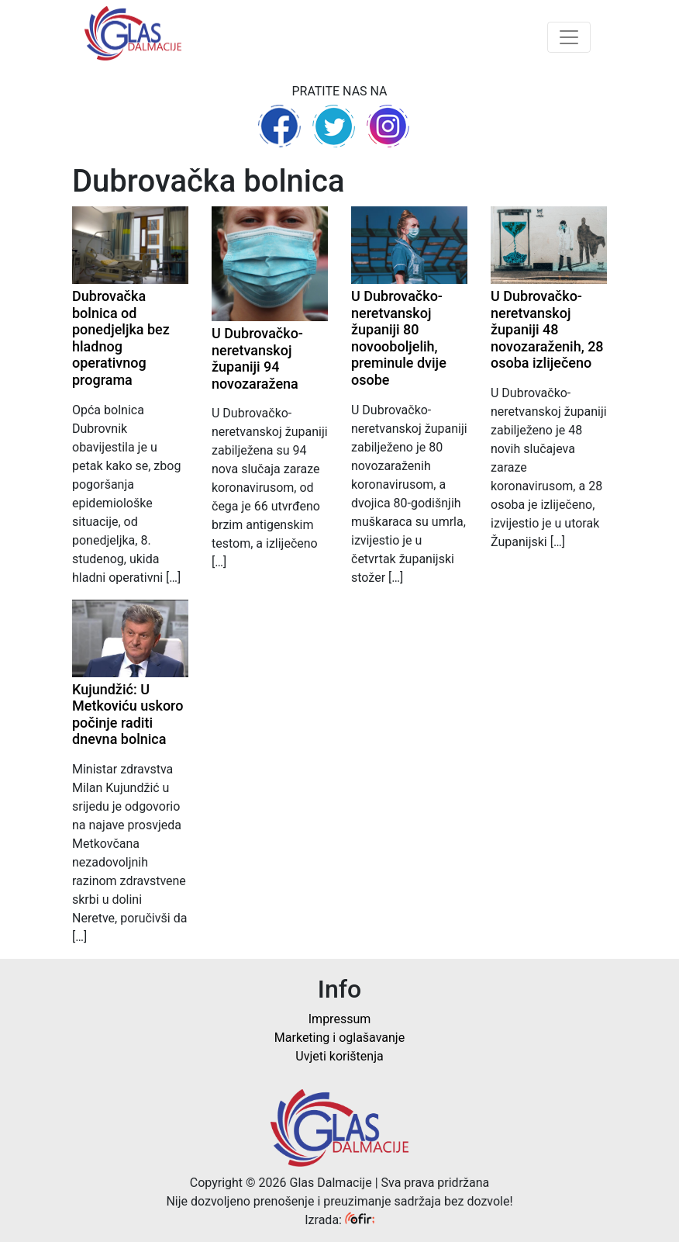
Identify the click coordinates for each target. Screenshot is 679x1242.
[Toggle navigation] (569, 37)
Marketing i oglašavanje (339, 1037)
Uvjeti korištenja (339, 1056)
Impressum (339, 1019)
